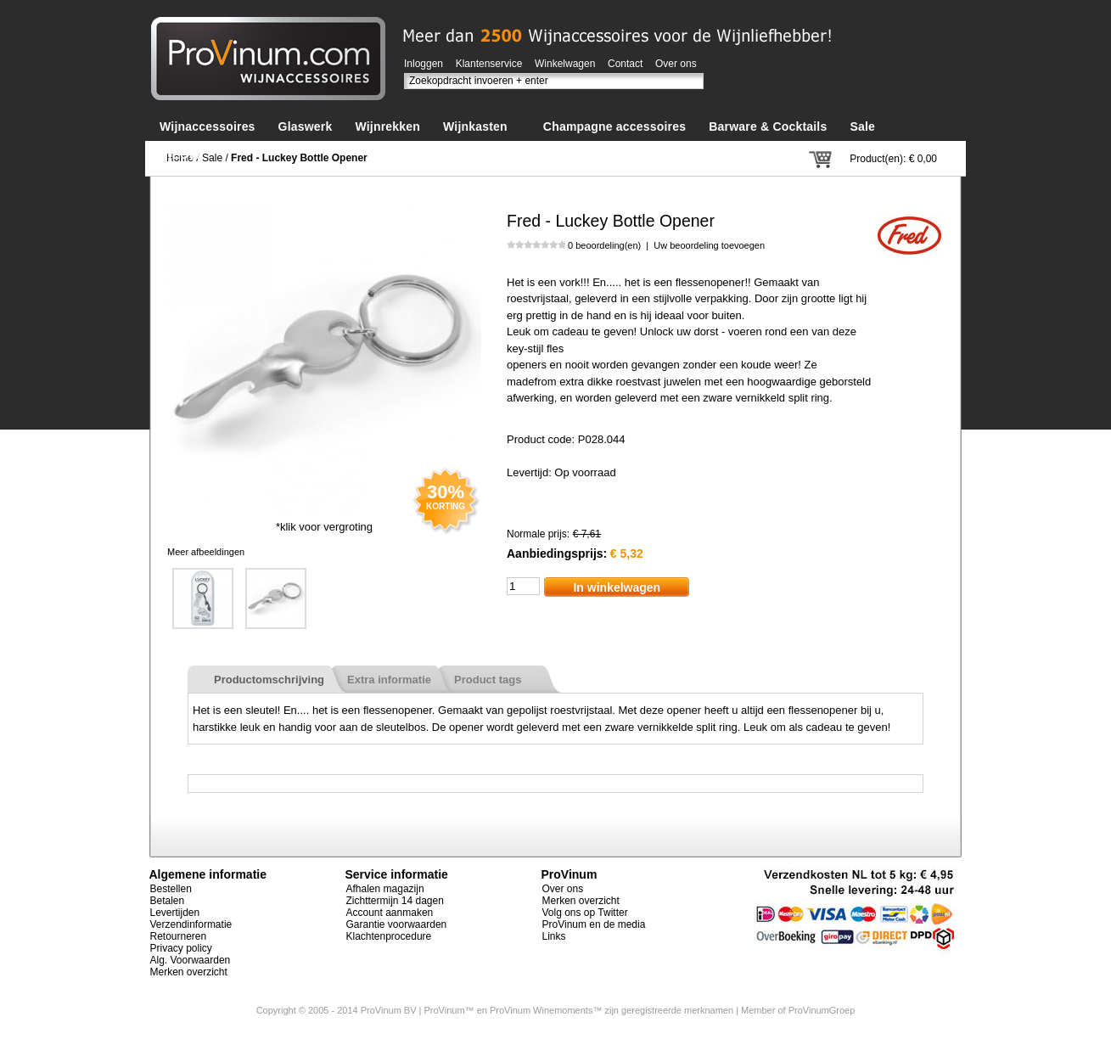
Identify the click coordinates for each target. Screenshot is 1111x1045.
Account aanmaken (390, 913)
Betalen (167, 901)
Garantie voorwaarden (396, 924)
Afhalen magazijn (385, 889)
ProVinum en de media (594, 924)
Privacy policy (181, 948)
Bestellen (171, 889)
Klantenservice (489, 64)
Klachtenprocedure (389, 936)
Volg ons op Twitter (585, 913)
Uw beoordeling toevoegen (709, 245)
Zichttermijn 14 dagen (395, 901)
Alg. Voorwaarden (190, 960)
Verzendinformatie (191, 924)
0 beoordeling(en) (604, 245)
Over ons (676, 64)
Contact (625, 64)
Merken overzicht (188, 972)
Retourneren (178, 936)
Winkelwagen (565, 64)
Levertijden (175, 913)
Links (554, 936)
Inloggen (423, 64)
